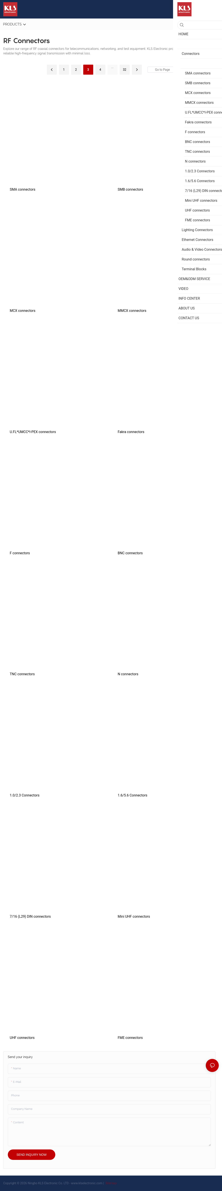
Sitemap (111, 1183)
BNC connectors (130, 553)
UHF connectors (22, 1038)
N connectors (128, 674)
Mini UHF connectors (134, 916)
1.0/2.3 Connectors (24, 795)
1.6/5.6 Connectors (132, 795)
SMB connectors (130, 189)
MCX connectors (22, 311)
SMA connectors (22, 189)
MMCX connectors (132, 311)
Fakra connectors (131, 432)
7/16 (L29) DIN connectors (30, 916)
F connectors (20, 553)
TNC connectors (22, 674)
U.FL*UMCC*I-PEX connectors (33, 432)
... (112, 67)
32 (124, 69)
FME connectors (130, 1038)
